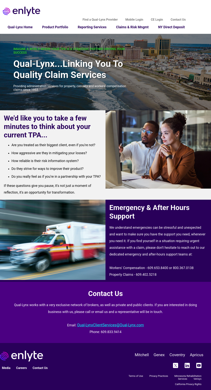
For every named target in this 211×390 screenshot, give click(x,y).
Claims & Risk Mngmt (132, 27)
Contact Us (178, 19)
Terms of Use (136, 376)
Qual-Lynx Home (20, 27)
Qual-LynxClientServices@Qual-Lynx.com (110, 325)
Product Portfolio (55, 27)
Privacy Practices (158, 376)
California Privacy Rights (188, 384)
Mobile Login (134, 19)
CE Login (157, 19)
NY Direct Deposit (171, 27)
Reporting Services (92, 27)
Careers (21, 368)
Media (6, 368)
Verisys (197, 378)
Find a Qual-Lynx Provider (100, 19)
